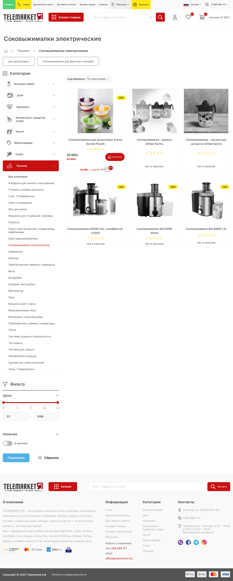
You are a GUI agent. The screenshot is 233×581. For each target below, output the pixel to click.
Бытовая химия (31, 84)
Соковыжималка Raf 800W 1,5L (206, 228)
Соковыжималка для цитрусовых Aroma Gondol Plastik (95, 141)
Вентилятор (15, 290)
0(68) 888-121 (192, 517)
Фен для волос (17, 209)
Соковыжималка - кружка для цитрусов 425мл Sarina (206, 141)
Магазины (111, 536)
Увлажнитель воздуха (22, 356)
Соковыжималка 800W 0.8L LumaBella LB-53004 (95, 230)
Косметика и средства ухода (31, 119)
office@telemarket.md (119, 558)
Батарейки (15, 277)
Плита (12, 329)
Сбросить (48, 458)
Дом (31, 95)
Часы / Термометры (21, 369)
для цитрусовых (18, 61)
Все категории (17, 176)
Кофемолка (15, 251)
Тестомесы (15, 342)
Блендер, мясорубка (21, 284)
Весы (11, 271)
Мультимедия (31, 143)
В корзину (115, 157)
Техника (23, 51)
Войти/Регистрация (174, 17)
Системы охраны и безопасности (29, 336)
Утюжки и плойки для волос (26, 189)
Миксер (13, 258)
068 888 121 (119, 548)
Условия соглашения (118, 531)
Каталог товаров (66, 17)
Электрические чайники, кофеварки (31, 264)
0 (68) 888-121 (216, 4)
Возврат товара (115, 526)
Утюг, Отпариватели (21, 196)
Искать (219, 486)
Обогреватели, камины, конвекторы (31, 323)
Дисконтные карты (117, 515)
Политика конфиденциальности (69, 574)
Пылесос (14, 222)
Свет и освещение (20, 202)
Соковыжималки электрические (29, 245)
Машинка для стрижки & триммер (30, 215)
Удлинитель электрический (26, 362)
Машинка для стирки (22, 303)
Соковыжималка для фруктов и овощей (68, 61)
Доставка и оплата (117, 520)
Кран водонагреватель (23, 238)
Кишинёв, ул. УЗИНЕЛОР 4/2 (201, 509)
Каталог (63, 486)
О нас (109, 509)
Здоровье (31, 106)
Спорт (31, 154)
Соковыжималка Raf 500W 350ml (154, 230)
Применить (16, 458)
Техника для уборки (21, 349)
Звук (11, 297)
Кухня (31, 131)
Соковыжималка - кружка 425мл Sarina (154, 141)
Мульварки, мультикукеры (25, 316)
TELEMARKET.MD (14, 510)
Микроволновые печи (22, 310)
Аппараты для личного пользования (31, 183)
